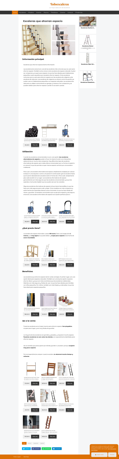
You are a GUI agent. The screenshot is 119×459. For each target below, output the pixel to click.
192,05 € (27, 221)
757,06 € (27, 436)
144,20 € (44, 264)
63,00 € (27, 264)
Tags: (24, 443)
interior (62, 12)
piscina (46, 12)
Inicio (15, 12)
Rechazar (112, 454)
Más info (35, 145)
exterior (38, 12)
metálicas (54, 12)
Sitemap (26, 456)
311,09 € (27, 383)
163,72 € (44, 221)
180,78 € (44, 410)
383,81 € (61, 145)
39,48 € (27, 145)
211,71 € (27, 410)
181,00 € (44, 145)
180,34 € (27, 314)
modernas (78, 12)
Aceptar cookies (99, 454)
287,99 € (44, 383)
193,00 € (61, 221)
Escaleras (22, 12)
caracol (70, 12)
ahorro (29, 443)
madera (31, 12)
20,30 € (62, 314)
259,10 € (61, 383)
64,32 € (44, 314)
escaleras (36, 443)
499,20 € (44, 436)
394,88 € (61, 410)
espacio (42, 443)
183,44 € (61, 264)
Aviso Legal (17, 456)
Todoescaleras (59, 4)
